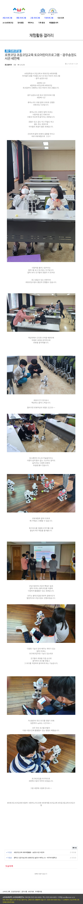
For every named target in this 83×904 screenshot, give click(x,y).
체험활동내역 (53, 23)
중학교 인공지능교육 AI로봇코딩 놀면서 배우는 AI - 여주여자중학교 (35, 844)
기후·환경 (41, 23)
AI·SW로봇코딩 (8, 23)
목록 (75, 834)
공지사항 (24, 878)
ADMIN (6, 900)
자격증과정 (38, 878)
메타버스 (31, 23)
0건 (14, 65)
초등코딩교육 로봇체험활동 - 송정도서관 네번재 (29, 839)
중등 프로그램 (21, 18)
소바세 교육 (6, 878)
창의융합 (21, 23)
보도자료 (31, 878)
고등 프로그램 (35, 18)
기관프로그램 (48, 18)
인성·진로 (60, 18)
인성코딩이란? (15, 878)
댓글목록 (9, 852)
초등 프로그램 (7, 18)
